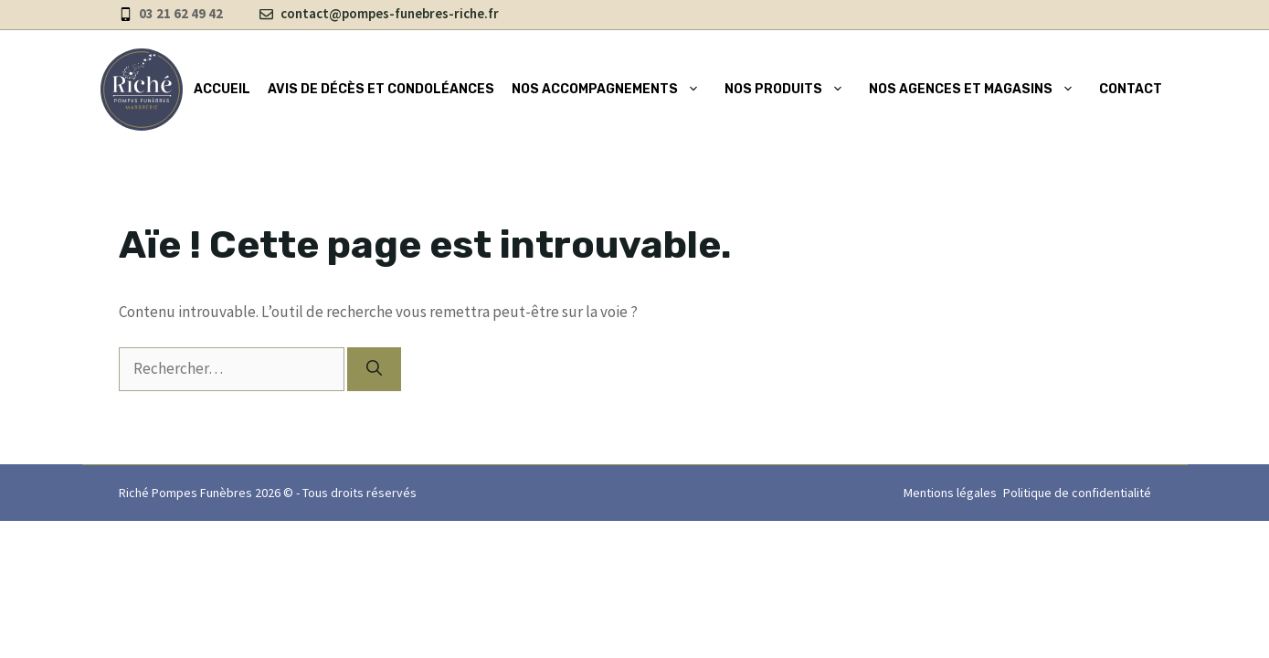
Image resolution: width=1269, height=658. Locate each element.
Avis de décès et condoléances (381, 89)
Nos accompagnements (609, 89)
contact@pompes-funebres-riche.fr (389, 13)
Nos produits (787, 89)
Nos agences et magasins (975, 89)
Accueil (222, 89)
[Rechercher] (374, 369)
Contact (1130, 89)
